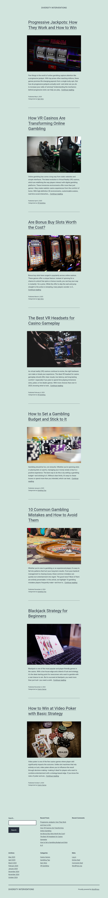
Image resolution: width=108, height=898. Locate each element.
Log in (74, 857)
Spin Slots (41, 99)
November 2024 (13, 874)
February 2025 (13, 866)
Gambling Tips (42, 490)
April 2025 (11, 860)
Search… (11, 818)
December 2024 (13, 871)
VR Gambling (41, 203)
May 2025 (11, 857)
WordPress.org (77, 866)
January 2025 (13, 869)
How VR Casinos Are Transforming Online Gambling (46, 123)
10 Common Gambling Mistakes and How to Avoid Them (52, 515)
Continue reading (67, 90)
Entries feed (76, 860)
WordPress (95, 889)
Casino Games (42, 689)
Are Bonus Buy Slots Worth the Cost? (52, 834)
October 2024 (13, 877)
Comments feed (77, 863)
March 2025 (12, 863)
